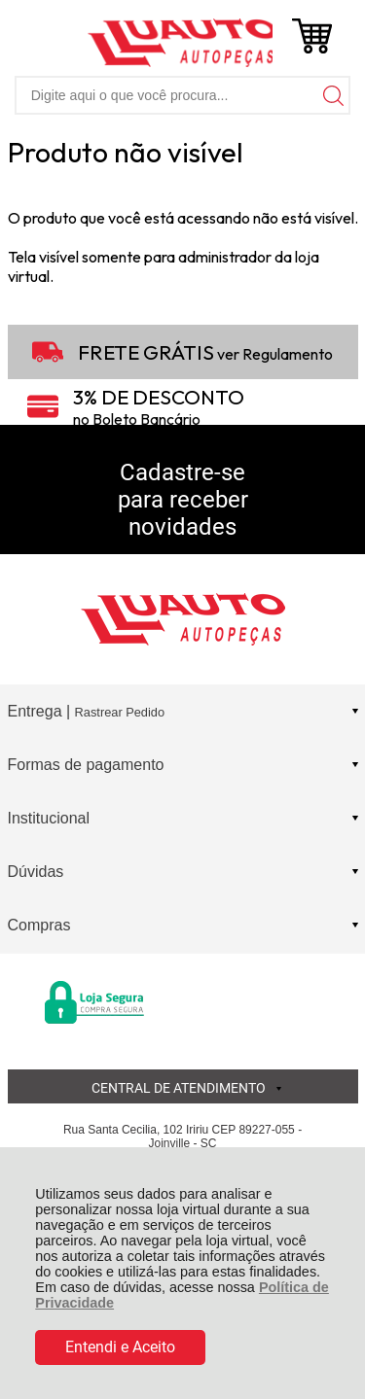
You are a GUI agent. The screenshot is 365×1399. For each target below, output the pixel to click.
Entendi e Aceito (120, 1347)
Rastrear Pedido (119, 712)
